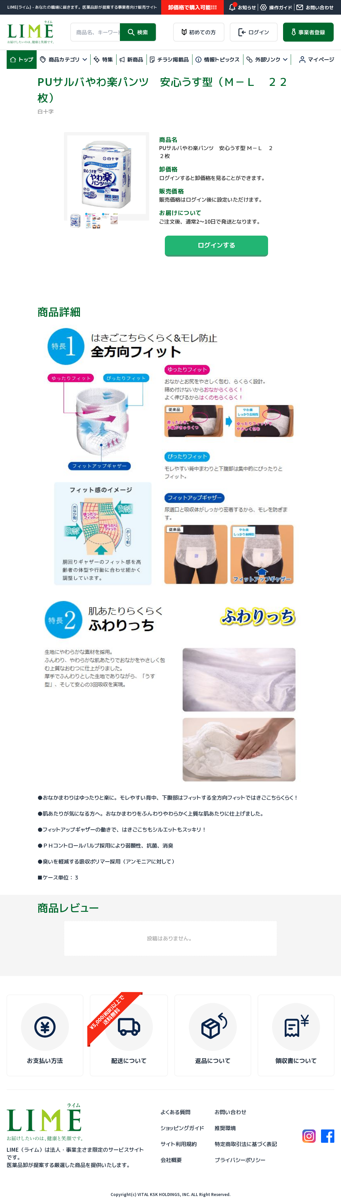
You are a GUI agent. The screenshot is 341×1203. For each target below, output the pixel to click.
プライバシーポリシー (240, 1160)
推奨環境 (225, 1128)
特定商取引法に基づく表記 (246, 1144)
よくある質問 (175, 1112)
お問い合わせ (230, 1112)
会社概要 (171, 1160)
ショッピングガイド (182, 1128)
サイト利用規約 (179, 1144)
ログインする (216, 245)
